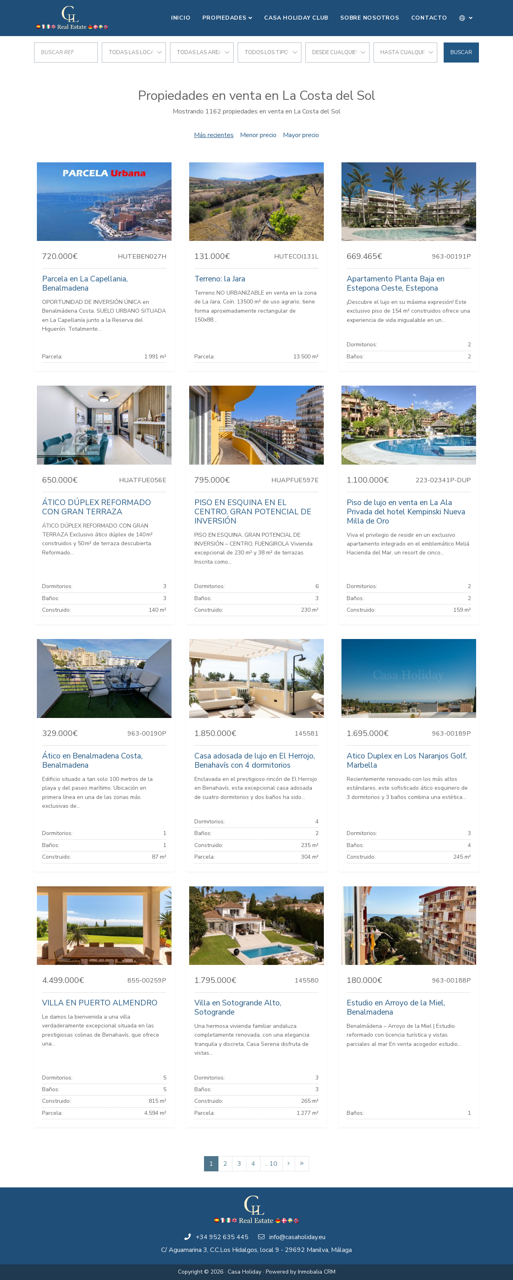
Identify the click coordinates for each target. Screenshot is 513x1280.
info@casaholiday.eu (297, 1237)
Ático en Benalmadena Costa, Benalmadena (92, 760)
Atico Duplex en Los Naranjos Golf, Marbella (407, 760)
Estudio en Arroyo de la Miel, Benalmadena (396, 1007)
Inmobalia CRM (316, 1272)
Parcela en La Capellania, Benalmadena (85, 283)
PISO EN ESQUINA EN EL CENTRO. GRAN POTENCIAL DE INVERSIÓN (252, 511)
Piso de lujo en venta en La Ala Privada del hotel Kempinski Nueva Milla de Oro (406, 511)
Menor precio (258, 135)
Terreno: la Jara (219, 279)
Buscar (461, 52)
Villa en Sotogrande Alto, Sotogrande (237, 1007)
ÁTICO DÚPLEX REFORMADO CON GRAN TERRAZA (96, 507)
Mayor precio (301, 135)
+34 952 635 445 (222, 1237)
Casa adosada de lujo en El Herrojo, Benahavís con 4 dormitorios (254, 760)
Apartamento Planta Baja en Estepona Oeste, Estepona (395, 283)
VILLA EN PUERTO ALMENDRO (100, 1003)
